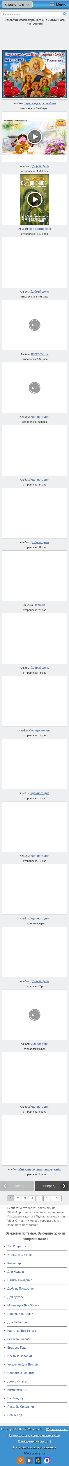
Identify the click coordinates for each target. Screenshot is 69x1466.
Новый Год (14, 1415)
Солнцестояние (39, 730)
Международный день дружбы (40, 1169)
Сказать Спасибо (19, 1339)
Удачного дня (39, 417)
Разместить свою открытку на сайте (34, 1435)
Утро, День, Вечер (19, 1255)
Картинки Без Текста (21, 1330)
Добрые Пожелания (21, 1288)
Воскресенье (40, 354)
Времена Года (16, 1347)
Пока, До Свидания (20, 1406)
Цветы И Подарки (19, 1356)
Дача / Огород (17, 1381)
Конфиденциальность (33, 1441)
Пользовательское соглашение (34, 1447)
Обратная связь (57, 1429)
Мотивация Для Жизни (23, 1305)
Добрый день (40, 166)
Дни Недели (15, 1271)
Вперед (49, 1186)
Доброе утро (39, 1044)
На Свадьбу (15, 1398)
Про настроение (40, 229)
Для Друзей (15, 1297)
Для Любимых (17, 1322)
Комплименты (17, 1390)
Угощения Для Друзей (22, 1364)
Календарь (14, 1263)
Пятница (40, 605)
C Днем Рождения (19, 1280)
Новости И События (21, 1373)
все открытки (17, 4)
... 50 (56, 1198)
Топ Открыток (17, 1246)
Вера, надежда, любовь (40, 103)
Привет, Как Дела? (20, 1314)
